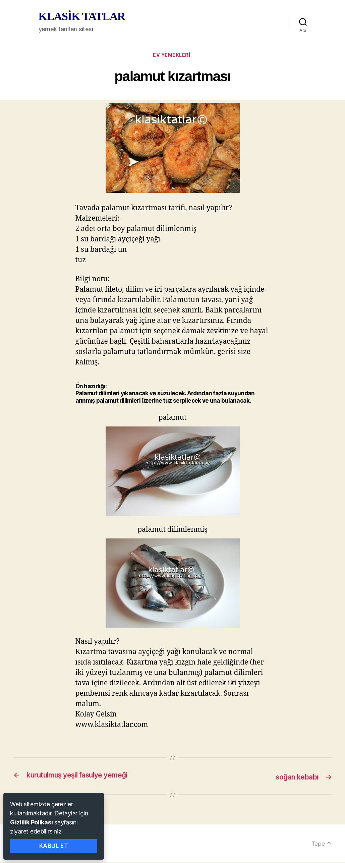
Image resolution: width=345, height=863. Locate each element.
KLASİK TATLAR (82, 16)
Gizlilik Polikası (31, 822)
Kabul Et (53, 846)
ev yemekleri (172, 56)
